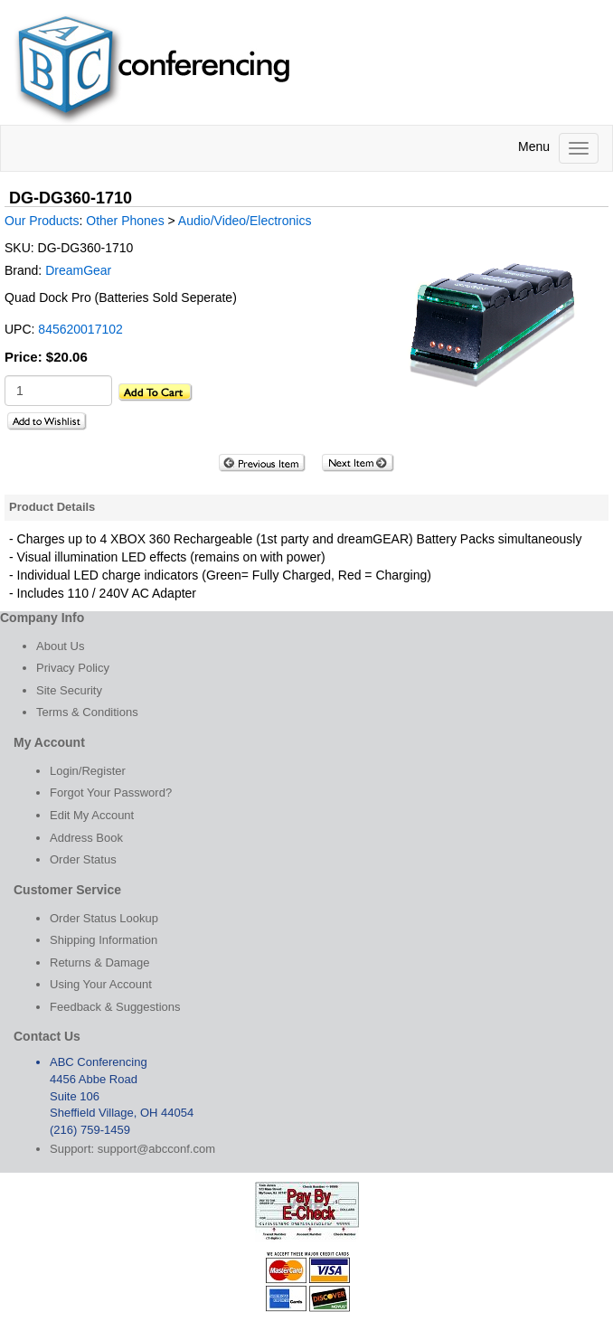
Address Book (86, 837)
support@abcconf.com (156, 1149)
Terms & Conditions (87, 712)
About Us (60, 646)
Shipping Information (103, 940)
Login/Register (88, 771)
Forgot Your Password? (111, 792)
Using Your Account (101, 984)
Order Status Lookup (104, 918)
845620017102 (80, 329)
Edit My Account (92, 815)
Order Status (83, 859)
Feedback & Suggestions (115, 1007)
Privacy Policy (72, 668)
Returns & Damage (100, 962)
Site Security (69, 690)
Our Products (42, 220)
